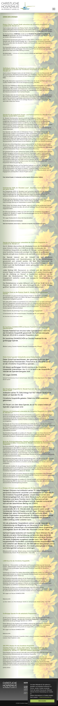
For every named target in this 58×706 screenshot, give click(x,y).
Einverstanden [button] (42, 700)
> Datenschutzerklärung (45, 697)
